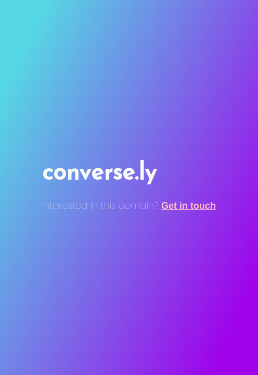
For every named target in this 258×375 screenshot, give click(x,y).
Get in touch (188, 206)
